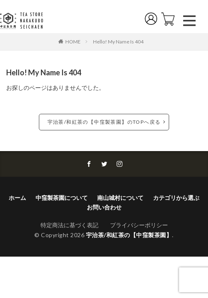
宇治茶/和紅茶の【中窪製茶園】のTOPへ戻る (104, 122)
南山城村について (120, 197)
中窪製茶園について (62, 197)
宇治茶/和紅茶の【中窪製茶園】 (129, 234)
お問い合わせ (104, 207)
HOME (73, 41)
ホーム (17, 197)
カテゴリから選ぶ (176, 197)
